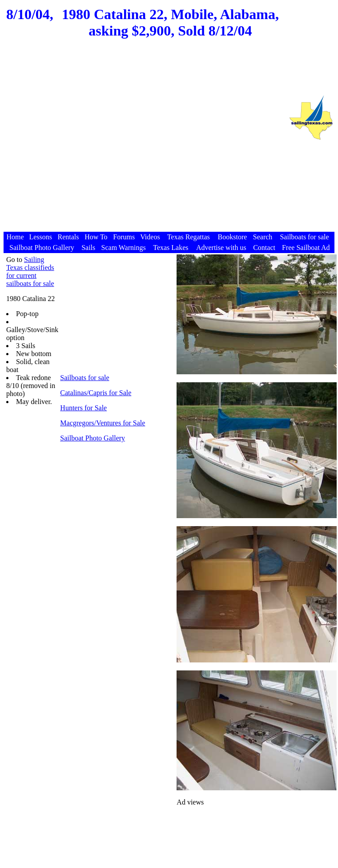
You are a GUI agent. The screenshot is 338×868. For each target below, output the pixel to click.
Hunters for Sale (83, 408)
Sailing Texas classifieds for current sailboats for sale (30, 271)
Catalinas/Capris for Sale (95, 392)
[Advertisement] (143, 143)
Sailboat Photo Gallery (92, 438)
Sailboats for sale (84, 377)
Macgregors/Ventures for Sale (102, 423)
